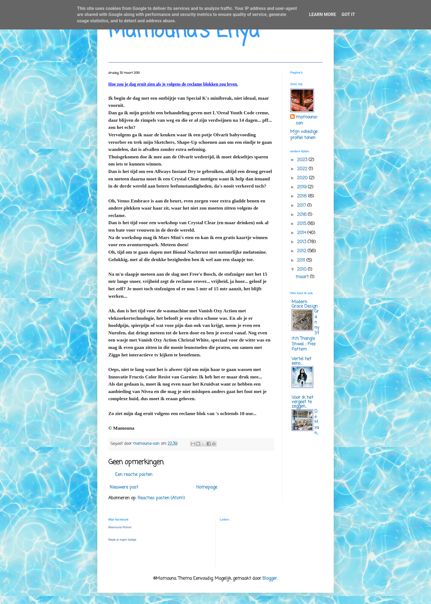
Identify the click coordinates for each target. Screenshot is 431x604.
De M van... (316, 422)
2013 (302, 242)
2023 (303, 160)
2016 (302, 215)
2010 (302, 269)
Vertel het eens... (301, 361)
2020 (303, 178)
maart (302, 277)
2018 (302, 196)
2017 (302, 205)
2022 (303, 169)
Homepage (206, 487)
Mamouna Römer (120, 527)
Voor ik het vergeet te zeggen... (302, 402)
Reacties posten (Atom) (161, 498)
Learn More (322, 14)
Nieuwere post (124, 487)
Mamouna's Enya (183, 31)
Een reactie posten (133, 475)
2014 (302, 233)
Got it (348, 14)
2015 (302, 224)
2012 (302, 251)
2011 (301, 260)
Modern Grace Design (304, 304)
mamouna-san (307, 120)
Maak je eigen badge (122, 539)
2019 (302, 187)
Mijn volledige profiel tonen (303, 135)
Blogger (270, 578)
